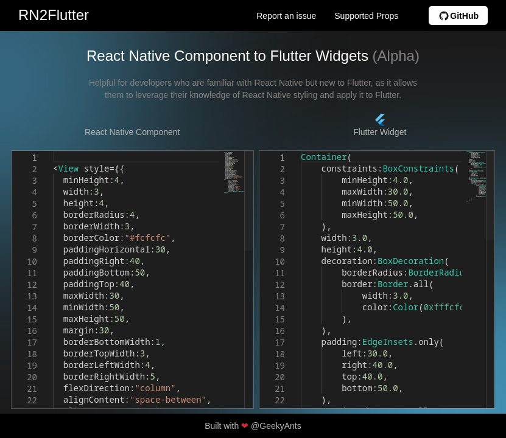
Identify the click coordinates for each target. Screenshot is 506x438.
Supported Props (366, 16)
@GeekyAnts (276, 426)
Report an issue (286, 16)
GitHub (458, 15)
